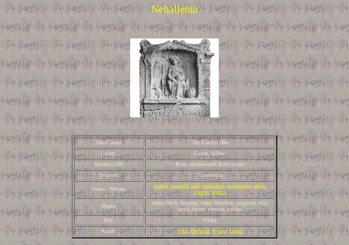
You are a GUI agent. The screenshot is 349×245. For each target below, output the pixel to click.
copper (201, 192)
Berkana (200, 231)
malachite (213, 186)
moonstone (239, 186)
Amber (160, 186)
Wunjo (219, 231)
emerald (179, 186)
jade (195, 186)
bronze (218, 192)
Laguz (236, 231)
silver (259, 186)
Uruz (182, 231)
